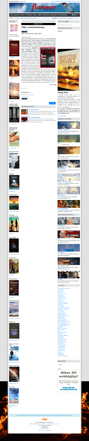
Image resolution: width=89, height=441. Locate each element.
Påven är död (61, 300)
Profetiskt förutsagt (62, 298)
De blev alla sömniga (62, 332)
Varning (59, 351)
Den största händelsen (63, 355)
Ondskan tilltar (61, 306)
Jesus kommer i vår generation (64, 321)
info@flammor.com (44, 423)
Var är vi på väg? (61, 350)
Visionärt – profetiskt (69, 125)
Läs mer (12, 101)
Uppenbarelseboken (62, 320)
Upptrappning (61, 317)
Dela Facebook (25, 30)
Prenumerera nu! (72, 1)
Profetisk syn (61, 225)
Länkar (40, 14)
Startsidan (12, 18)
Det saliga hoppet (61, 346)
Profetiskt (60, 299)
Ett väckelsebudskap (33, 109)
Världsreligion (61, 353)
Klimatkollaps (61, 336)
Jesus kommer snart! (63, 265)
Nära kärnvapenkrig (62, 322)
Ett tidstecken (61, 289)
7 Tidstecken (61, 252)
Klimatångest (61, 338)
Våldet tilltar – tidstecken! (63, 309)
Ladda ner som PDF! (14, 254)
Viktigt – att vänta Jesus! (69, 177)
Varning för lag (61, 349)
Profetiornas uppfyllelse (63, 303)
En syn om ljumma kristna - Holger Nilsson (64, 18)
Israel (35, 14)
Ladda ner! (12, 170)
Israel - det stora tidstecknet (64, 307)
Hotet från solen (61, 296)
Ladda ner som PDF (13, 383)
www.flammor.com (56, 423)
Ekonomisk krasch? (62, 302)
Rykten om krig (61, 329)
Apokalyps (60, 327)
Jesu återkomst (62, 14)
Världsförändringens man (63, 315)
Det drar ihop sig (61, 347)
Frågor (29, 14)
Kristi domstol (69, 164)
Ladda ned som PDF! (14, 211)
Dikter (22, 14)
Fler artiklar (52, 103)
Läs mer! (12, 191)
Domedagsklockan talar (63, 325)
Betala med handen (62, 342)
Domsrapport (61, 354)
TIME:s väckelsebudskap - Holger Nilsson (28, 18)
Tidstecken (53, 14)
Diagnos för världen (62, 293)
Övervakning (60, 295)
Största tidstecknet (62, 313)
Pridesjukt (60, 333)
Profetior (46, 14)
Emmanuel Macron (62, 344)
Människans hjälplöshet (63, 335)
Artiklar (16, 14)
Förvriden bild (61, 291)
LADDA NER (13, 124)
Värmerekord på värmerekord (64, 288)
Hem (12, 14)
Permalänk (31, 94)
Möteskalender (29, 415)
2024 (59, 331)
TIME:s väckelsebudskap (32, 27)
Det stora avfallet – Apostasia (64, 324)
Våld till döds (61, 304)
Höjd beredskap (61, 314)
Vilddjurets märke (61, 340)
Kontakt (52, 1)
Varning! (60, 279)
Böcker (42, 415)
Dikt (69, 139)
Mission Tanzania (61, 1)
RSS (79, 1)
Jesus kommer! (61, 311)
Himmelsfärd (69, 191)
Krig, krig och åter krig (62, 328)
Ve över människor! (69, 204)
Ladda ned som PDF (14, 362)
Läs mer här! (62, 115)
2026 (59, 239)
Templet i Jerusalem (62, 318)
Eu (25, 14)
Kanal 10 (37, 415)
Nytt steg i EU (61, 343)
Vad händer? (61, 310)
